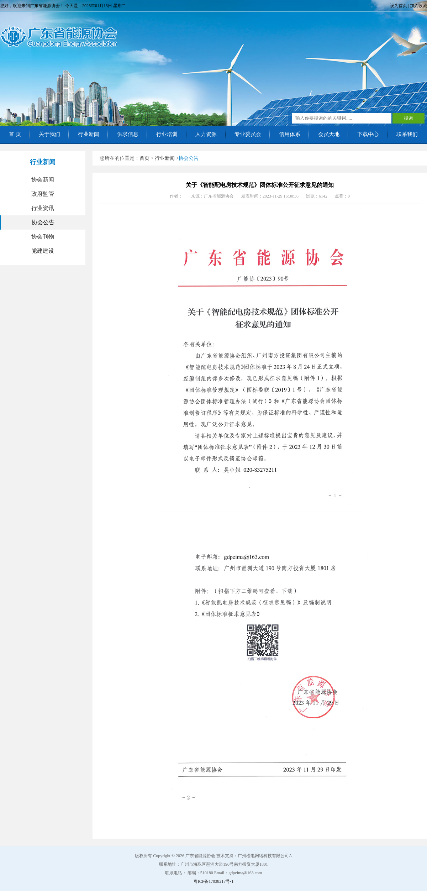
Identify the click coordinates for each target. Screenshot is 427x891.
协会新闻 (42, 180)
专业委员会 (247, 134)
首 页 (15, 134)
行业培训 (167, 134)
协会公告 (43, 222)
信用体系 (289, 134)
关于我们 (49, 134)
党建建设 (42, 251)
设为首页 (398, 5)
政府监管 (42, 194)
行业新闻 (88, 134)
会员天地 (328, 134)
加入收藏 (418, 5)
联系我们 (407, 134)
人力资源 (206, 134)
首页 (144, 158)
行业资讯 (42, 208)
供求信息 (127, 134)
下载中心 (368, 134)
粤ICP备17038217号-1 (214, 881)
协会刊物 (42, 237)
